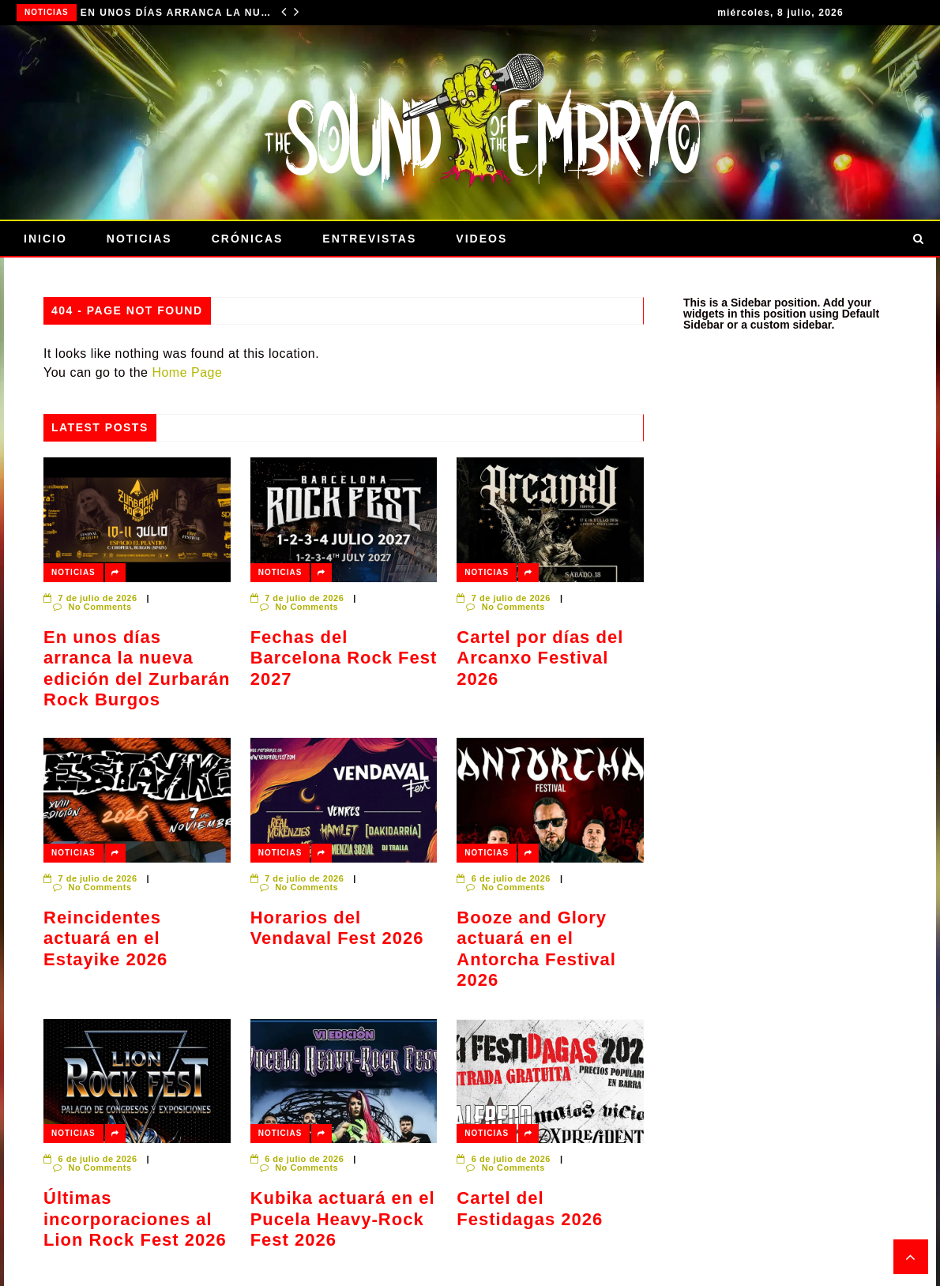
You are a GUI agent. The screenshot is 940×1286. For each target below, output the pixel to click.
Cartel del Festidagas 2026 (530, 1208)
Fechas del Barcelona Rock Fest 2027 (344, 658)
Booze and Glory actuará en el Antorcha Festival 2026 (536, 949)
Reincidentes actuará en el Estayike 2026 (105, 938)
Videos (481, 238)
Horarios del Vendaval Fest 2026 (337, 928)
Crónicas (248, 238)
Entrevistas (369, 238)
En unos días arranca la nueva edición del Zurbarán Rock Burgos (176, 12)
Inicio (45, 238)
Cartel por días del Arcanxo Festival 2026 (540, 658)
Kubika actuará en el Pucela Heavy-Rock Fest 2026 (342, 1219)
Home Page (187, 372)
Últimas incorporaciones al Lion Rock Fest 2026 (135, 1219)
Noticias (46, 12)
